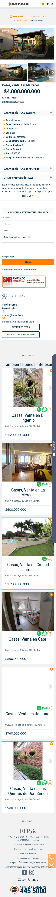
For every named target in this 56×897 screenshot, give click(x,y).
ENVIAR (28, 261)
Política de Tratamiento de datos (26, 270)
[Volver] (4, 3)
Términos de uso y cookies (28, 858)
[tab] (28, 113)
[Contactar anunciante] (49, 410)
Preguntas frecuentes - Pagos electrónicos (28, 862)
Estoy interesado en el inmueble (28, 238)
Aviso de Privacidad (28, 853)
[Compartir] (52, 4)
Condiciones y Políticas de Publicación (28, 844)
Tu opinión (54, 448)
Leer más (26, 196)
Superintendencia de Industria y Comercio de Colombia (28, 867)
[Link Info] (28, 423)
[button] (27, 113)
